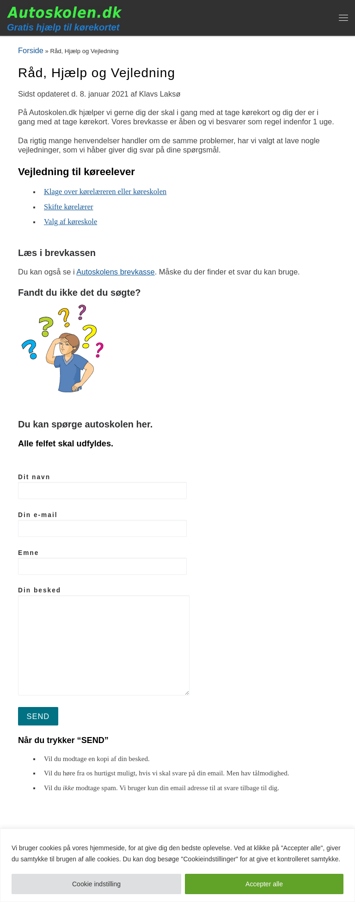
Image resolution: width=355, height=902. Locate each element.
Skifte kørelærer (68, 206)
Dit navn (102, 486)
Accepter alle (264, 884)
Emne (102, 562)
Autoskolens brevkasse (115, 272)
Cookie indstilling (96, 884)
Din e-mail (102, 524)
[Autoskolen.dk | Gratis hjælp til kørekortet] (64, 11)
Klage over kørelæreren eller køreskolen (105, 191)
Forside (30, 50)
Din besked (104, 641)
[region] (177, 865)
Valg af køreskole (70, 221)
